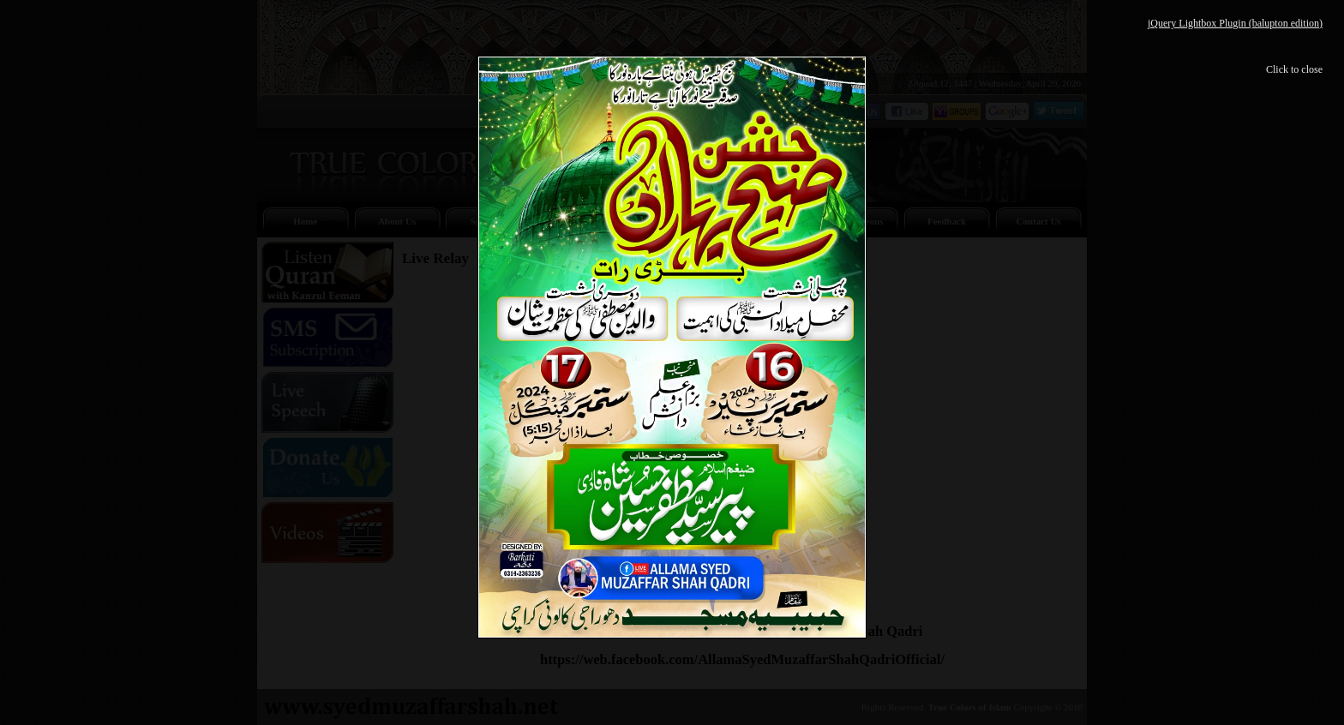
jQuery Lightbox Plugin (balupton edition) (1235, 23)
